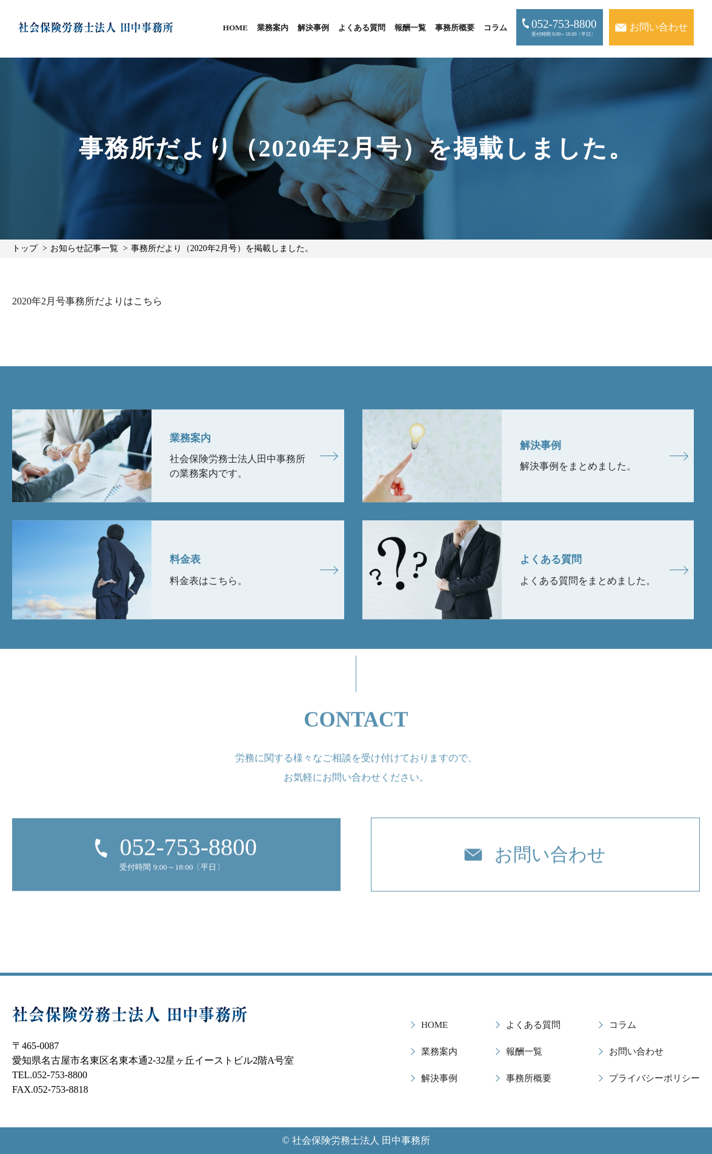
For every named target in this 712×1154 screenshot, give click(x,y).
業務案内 (272, 27)
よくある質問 (361, 27)
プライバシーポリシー (654, 1078)
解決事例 (313, 27)
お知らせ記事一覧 (84, 248)
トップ (25, 248)
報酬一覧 (410, 27)
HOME (235, 27)
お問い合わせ (636, 1051)
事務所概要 (454, 27)
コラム (495, 27)
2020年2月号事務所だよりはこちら (87, 301)
